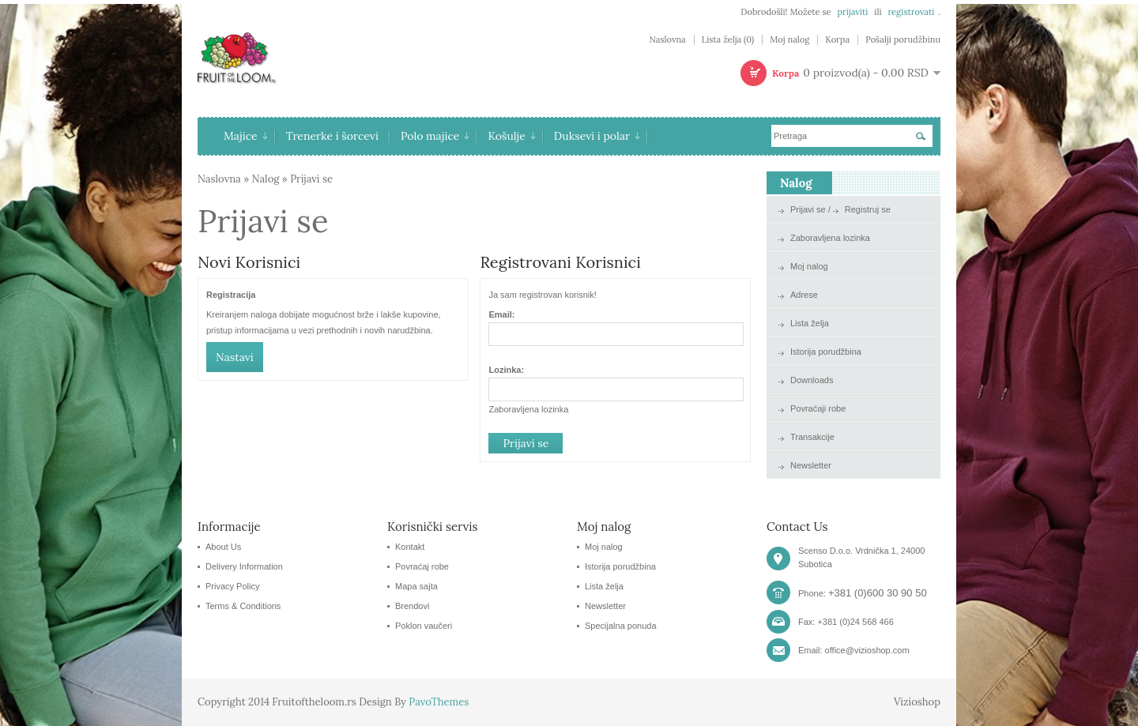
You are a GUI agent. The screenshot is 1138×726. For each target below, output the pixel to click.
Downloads (811, 380)
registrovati (910, 11)
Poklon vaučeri (423, 625)
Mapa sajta (416, 586)
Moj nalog (789, 40)
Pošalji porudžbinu (902, 40)
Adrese (804, 294)
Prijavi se (311, 179)
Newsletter (810, 465)
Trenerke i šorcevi (332, 136)
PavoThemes (439, 702)
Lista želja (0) (728, 40)
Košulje (511, 136)
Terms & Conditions (243, 606)
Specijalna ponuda (621, 625)
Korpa (837, 40)
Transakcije (812, 437)
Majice (245, 136)
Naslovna (667, 40)
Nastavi (235, 357)
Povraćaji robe (818, 408)
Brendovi (412, 606)
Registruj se (868, 209)
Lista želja (809, 323)
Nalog (266, 179)
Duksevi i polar (596, 136)
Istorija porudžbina (825, 351)
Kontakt (409, 546)
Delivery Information (244, 566)
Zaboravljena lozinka (528, 409)
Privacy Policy (232, 586)
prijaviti (852, 11)
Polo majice (435, 136)
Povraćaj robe (422, 566)
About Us (223, 546)
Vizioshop (917, 702)
